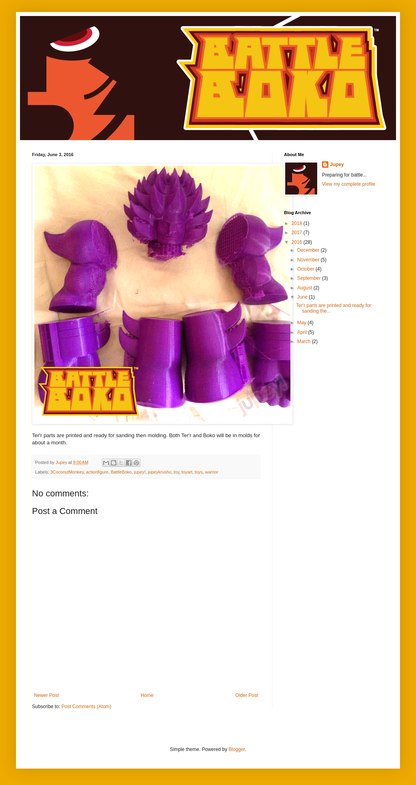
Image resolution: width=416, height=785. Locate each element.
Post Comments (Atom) (86, 706)
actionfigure (97, 472)
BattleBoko (121, 472)
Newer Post (46, 695)
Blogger (236, 749)
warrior (211, 472)
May (302, 322)
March (304, 341)
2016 (298, 242)
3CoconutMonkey (67, 472)
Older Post (246, 695)
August (305, 288)
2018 (298, 223)
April (302, 332)
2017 (298, 232)
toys (199, 472)
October (306, 269)
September (309, 278)
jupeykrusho (159, 472)
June (303, 297)
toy (176, 472)
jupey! (140, 472)
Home (147, 695)
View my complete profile (348, 184)
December (309, 250)
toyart (187, 472)
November (309, 260)
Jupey (337, 164)
